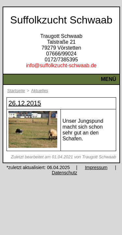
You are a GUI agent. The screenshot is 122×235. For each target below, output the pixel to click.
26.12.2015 (24, 103)
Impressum (96, 167)
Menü (108, 79)
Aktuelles (39, 90)
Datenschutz (64, 172)
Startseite (16, 90)
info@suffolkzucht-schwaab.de (61, 65)
